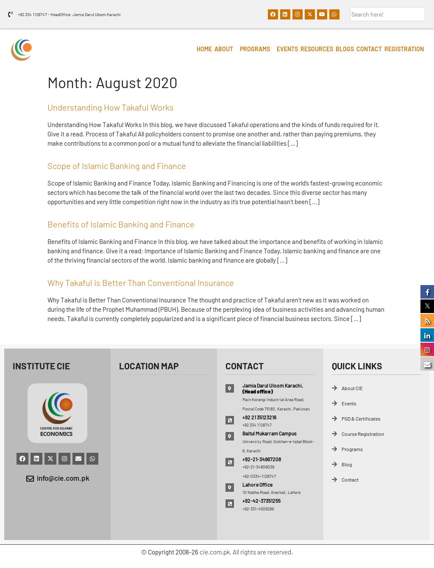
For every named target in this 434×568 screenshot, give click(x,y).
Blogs (345, 49)
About (223, 49)
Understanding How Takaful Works (110, 107)
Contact (369, 49)
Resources (316, 49)
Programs (255, 49)
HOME (204, 49)
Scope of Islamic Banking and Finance (116, 166)
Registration (404, 49)
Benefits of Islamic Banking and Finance (121, 224)
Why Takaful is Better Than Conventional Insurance (140, 282)
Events (287, 49)
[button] (226, 49)
